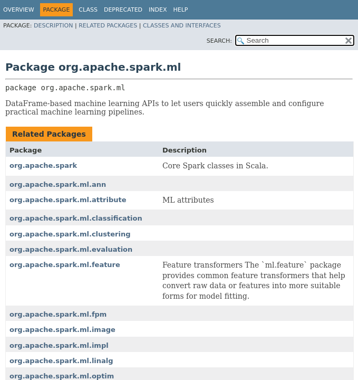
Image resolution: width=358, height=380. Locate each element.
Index (158, 9)
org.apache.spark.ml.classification (75, 218)
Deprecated (123, 9)
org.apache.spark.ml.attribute (68, 200)
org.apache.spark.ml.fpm (58, 314)
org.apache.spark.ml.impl (59, 345)
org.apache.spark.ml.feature (64, 265)
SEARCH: (219, 40)
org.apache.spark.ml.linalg (61, 361)
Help (180, 9)
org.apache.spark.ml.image (62, 330)
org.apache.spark (43, 165)
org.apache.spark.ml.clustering (70, 234)
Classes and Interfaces (182, 25)
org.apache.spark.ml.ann (57, 184)
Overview (18, 9)
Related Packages (108, 25)
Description (53, 25)
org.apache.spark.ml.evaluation (70, 249)
